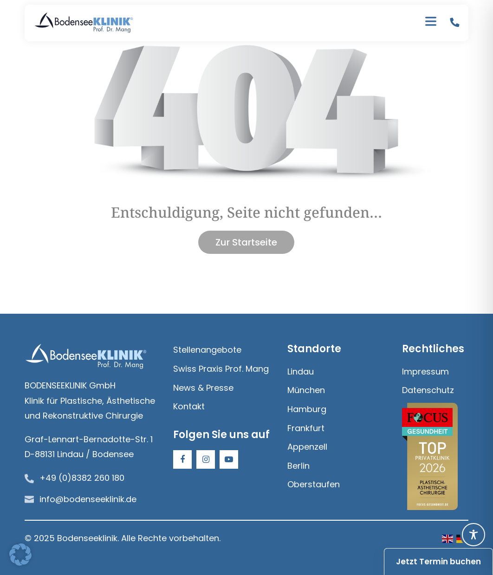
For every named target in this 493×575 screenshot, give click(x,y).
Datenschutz (428, 390)
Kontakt (189, 406)
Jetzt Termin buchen (438, 561)
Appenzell (307, 446)
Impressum (425, 371)
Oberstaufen (313, 484)
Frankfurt (305, 428)
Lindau (300, 371)
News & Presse (203, 388)
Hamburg (306, 409)
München (306, 390)
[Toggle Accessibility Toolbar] (473, 534)
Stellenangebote (207, 349)
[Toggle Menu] (430, 23)
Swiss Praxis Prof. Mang (221, 369)
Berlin (298, 466)
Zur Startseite (246, 242)
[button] (20, 554)
